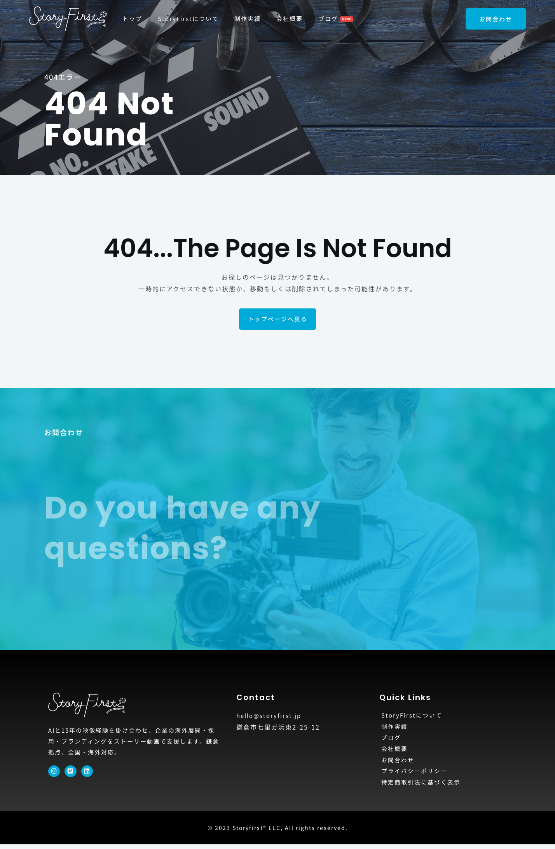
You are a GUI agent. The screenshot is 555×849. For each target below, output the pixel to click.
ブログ (391, 739)
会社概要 (395, 751)
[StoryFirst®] (68, 17)
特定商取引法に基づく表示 (423, 786)
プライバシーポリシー (416, 774)
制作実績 (395, 728)
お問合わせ (398, 763)
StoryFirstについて (413, 716)
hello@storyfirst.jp (270, 716)
